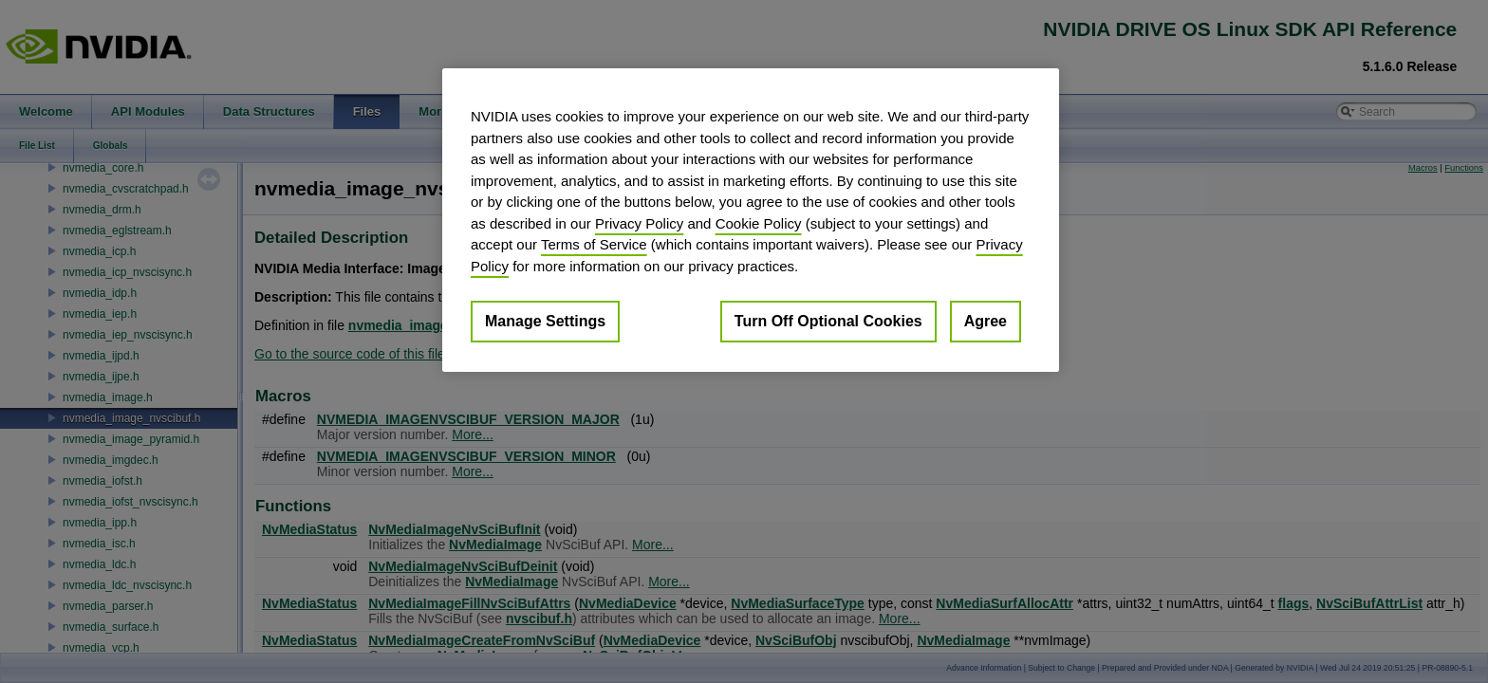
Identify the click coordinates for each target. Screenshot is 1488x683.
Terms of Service (594, 244)
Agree (985, 321)
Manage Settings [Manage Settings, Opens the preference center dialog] (545, 321)
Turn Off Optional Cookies (828, 321)
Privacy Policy (639, 223)
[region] (750, 220)
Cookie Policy (759, 223)
